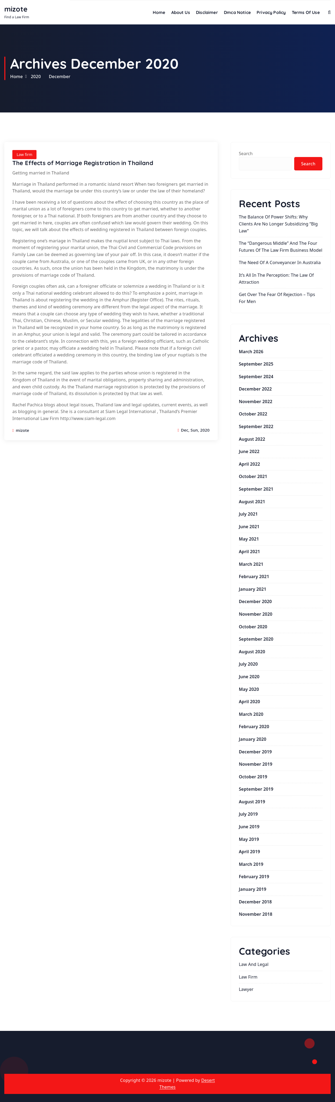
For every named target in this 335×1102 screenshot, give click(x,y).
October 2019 (253, 777)
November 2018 (255, 914)
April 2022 (249, 464)
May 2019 (249, 839)
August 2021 (252, 502)
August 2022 (252, 439)
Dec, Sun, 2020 (193, 430)
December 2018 (255, 902)
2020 (36, 76)
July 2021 (248, 514)
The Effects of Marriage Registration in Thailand (82, 163)
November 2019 (255, 764)
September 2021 (256, 489)
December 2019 (255, 752)
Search (246, 153)
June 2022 (249, 451)
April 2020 (249, 702)
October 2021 (253, 476)
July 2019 (248, 814)
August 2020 (252, 652)
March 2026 (251, 352)
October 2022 (253, 414)
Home (159, 12)
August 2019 (252, 802)
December (59, 76)
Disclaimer (207, 12)
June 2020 (249, 677)
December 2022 (255, 389)
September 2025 (256, 364)
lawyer (246, 989)
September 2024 (256, 377)
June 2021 (249, 527)
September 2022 (256, 426)
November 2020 (255, 614)
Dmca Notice (237, 12)
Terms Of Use (306, 12)
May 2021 (249, 539)
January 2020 (252, 739)
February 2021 (254, 576)
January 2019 (252, 889)
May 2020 (249, 689)
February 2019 (254, 877)
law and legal (254, 964)
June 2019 (249, 827)
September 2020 (256, 639)
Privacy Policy (271, 12)
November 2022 (255, 401)
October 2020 (253, 627)
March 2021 (251, 564)
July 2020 (248, 664)
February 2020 (254, 726)
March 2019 (251, 864)
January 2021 (252, 589)
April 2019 (249, 852)
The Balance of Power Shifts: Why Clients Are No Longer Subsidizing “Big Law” (278, 223)
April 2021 (249, 551)
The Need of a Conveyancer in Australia (280, 262)
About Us (180, 12)
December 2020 (255, 601)
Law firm (24, 154)
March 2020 (251, 714)
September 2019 (256, 789)
